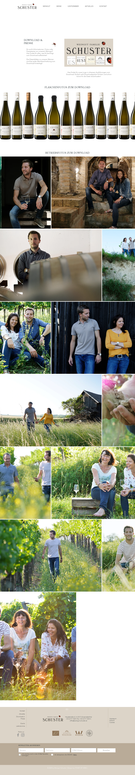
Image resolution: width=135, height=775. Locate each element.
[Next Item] (107, 48)
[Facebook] (18, 735)
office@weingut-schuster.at (78, 721)
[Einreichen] (106, 750)
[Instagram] (23, 735)
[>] (67, 709)
